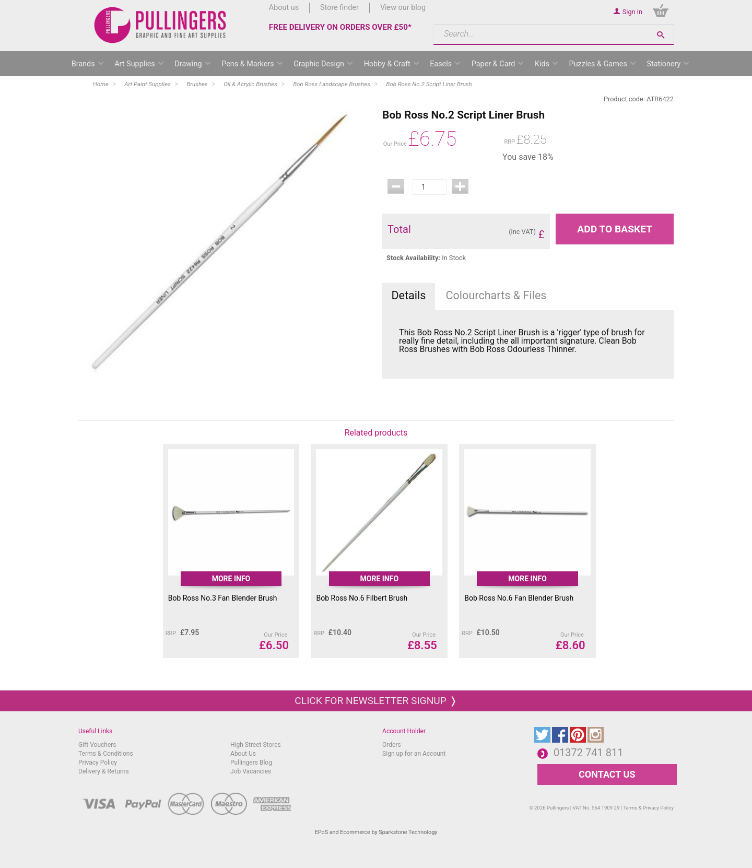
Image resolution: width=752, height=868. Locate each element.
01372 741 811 (589, 752)
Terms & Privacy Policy (648, 808)
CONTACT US (607, 774)
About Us (243, 753)
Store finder (339, 7)
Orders (391, 744)
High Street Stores (255, 744)
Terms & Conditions (105, 753)
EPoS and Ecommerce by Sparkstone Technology (376, 832)
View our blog (403, 7)
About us (284, 7)
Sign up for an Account (413, 753)
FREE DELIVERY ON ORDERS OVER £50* (340, 27)
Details (408, 295)
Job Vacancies (250, 771)
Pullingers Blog (251, 762)
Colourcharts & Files (496, 295)
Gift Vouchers (97, 744)
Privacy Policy (97, 762)
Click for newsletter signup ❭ (376, 701)
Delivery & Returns (103, 771)
